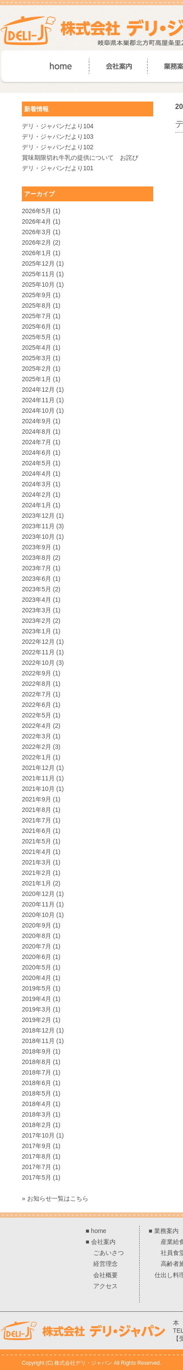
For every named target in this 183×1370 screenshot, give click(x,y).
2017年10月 (38, 1135)
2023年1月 (36, 631)
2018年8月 (36, 1061)
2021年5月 (36, 841)
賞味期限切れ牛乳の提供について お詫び (80, 157)
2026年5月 (36, 210)
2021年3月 (36, 862)
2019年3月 (36, 1009)
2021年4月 (36, 851)
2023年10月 (38, 536)
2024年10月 (38, 410)
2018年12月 (38, 1030)
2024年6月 (36, 452)
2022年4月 (36, 725)
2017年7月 (36, 1166)
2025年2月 (36, 368)
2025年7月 (36, 316)
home (98, 1230)
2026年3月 (36, 231)
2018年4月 (36, 1103)
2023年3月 (36, 610)
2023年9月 (36, 547)
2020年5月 (36, 967)
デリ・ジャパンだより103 (57, 136)
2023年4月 (36, 599)
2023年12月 (38, 515)
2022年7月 (36, 694)
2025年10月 (38, 284)
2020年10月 (38, 914)
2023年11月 (38, 526)
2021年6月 (36, 830)
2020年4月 (36, 977)
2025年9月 (36, 295)
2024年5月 (36, 463)
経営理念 (105, 1263)
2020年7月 (36, 946)
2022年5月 (36, 715)
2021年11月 (38, 778)
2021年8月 (36, 809)
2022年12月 (38, 641)
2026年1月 (36, 252)
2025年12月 (38, 263)
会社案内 (103, 1241)
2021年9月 (36, 799)
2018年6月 (36, 1082)
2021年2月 (36, 872)
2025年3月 (36, 358)
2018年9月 (36, 1051)
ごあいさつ (108, 1252)
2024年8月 (36, 431)
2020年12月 (38, 893)
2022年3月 (36, 736)
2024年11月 (38, 400)
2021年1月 (36, 883)
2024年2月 (36, 494)
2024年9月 (36, 421)
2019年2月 (36, 1019)
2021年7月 (36, 820)
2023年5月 (36, 589)
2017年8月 (36, 1156)
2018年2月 (36, 1124)
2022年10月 (38, 662)
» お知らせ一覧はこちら (55, 1198)
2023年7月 (36, 568)
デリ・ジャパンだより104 (57, 126)
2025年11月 (38, 274)
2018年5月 (36, 1093)
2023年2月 (36, 620)
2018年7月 (36, 1072)
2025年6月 (36, 326)
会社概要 (105, 1275)
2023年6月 (36, 578)
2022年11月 (38, 652)
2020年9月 (36, 925)
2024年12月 (38, 389)
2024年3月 (36, 484)
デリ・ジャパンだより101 (57, 168)
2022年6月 (36, 704)
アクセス (105, 1285)
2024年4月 (36, 473)
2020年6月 (36, 956)
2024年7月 (36, 442)
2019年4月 (36, 998)
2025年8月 (36, 305)
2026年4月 (36, 221)
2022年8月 (36, 683)
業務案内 (166, 1230)
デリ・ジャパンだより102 (57, 147)
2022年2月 (36, 746)
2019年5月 (36, 988)
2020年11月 (38, 904)
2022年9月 (36, 673)
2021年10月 (38, 788)
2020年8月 (36, 935)
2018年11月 (38, 1040)
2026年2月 (36, 242)
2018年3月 (36, 1114)
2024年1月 (36, 505)
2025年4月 (36, 347)
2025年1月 (36, 379)
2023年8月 (36, 557)
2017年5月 (36, 1177)
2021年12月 (38, 767)
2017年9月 (36, 1145)
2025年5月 (36, 337)
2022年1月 (36, 757)
